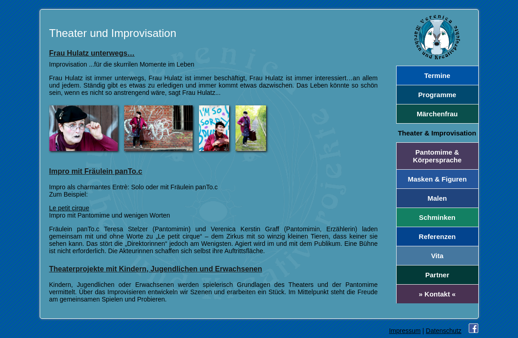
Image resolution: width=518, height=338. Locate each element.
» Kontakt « (437, 294)
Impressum (404, 330)
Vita (437, 256)
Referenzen (437, 236)
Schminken (437, 217)
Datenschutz (443, 330)
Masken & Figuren (437, 179)
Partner (437, 275)
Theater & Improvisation (437, 133)
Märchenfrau (437, 114)
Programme (437, 95)
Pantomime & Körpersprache (437, 156)
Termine (437, 75)
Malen (437, 198)
